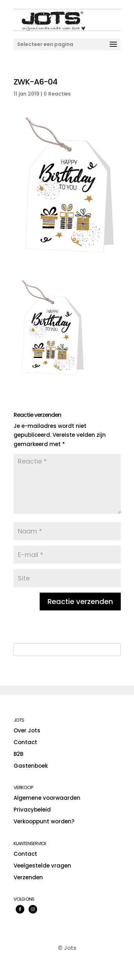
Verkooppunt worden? (44, 821)
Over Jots (27, 730)
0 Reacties (57, 93)
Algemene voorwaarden (47, 798)
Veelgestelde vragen (42, 865)
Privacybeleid (32, 809)
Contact (25, 742)
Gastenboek (31, 765)
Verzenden (28, 877)
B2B (18, 754)
